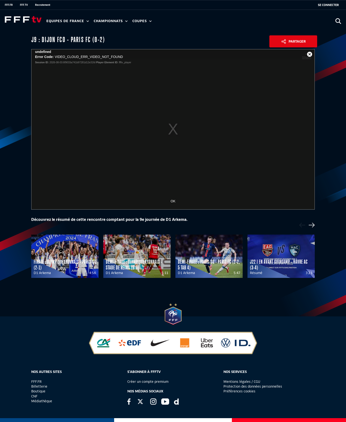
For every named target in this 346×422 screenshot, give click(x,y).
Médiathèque (41, 401)
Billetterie (39, 386)
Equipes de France (67, 21)
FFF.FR (9, 4)
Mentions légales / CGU (241, 382)
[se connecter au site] (328, 5)
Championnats (111, 21)
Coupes (142, 21)
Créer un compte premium (147, 382)
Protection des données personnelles (252, 386)
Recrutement (42, 4)
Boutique (38, 391)
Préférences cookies (239, 391)
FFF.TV (24, 4)
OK (173, 201)
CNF (34, 396)
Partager (297, 41)
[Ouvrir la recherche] (338, 21)
